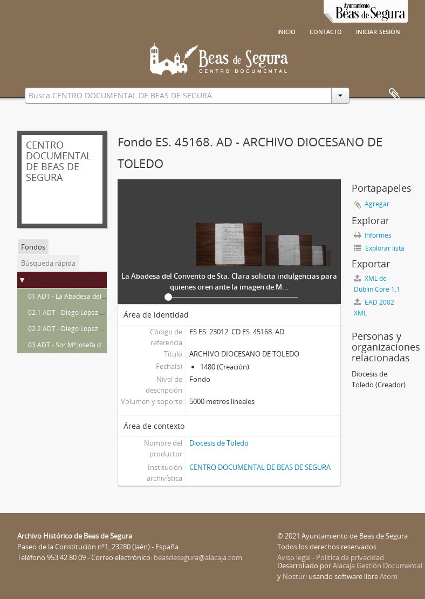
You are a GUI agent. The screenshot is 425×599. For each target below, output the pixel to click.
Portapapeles (394, 94)
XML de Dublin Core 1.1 (377, 284)
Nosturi (295, 576)
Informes (373, 235)
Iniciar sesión (378, 31)
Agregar (377, 203)
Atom (388, 576)
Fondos (33, 247)
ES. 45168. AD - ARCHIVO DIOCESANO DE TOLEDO (103, 279)
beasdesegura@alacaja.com (198, 557)
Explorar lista (379, 248)
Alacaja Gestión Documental (377, 565)
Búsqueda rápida (48, 263)
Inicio (286, 31)
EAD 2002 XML (374, 308)
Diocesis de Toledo (219, 443)
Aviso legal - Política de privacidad (330, 557)
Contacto (326, 31)
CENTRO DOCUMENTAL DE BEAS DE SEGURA (260, 467)
